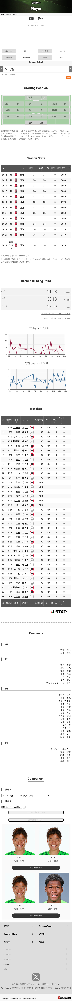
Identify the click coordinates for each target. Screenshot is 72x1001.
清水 (18, 459)
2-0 (26, 437)
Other (5, 969)
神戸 (18, 491)
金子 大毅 (65, 713)
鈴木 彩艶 (65, 653)
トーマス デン (63, 680)
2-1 (26, 455)
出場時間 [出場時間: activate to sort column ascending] (61, 169)
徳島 (18, 464)
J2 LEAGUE (7, 954)
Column (7, 942)
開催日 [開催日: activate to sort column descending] (9, 420)
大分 (18, 473)
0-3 (26, 441)
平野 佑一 (65, 734)
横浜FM (16, 441)
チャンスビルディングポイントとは (55, 314)
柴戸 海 (66, 725)
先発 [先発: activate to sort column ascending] (41, 169)
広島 (18, 496)
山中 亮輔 (65, 674)
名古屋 (17, 500)
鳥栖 (18, 432)
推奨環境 (23, 984)
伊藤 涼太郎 (64, 701)
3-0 (26, 487)
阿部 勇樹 (65, 719)
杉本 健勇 (65, 755)
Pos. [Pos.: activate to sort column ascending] (47, 420)
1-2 (26, 528)
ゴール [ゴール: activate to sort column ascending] (54, 420)
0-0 (26, 446)
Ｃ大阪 (17, 469)
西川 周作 (65, 650)
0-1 (26, 469)
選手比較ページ (36, 868)
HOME (2, 14)
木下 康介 (65, 758)
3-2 (26, 473)
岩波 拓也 (65, 668)
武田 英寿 (65, 731)
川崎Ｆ (17, 450)
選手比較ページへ (36, 820)
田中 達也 (65, 698)
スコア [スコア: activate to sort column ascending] (25, 420)
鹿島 (18, 455)
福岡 (18, 478)
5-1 (26, 574)
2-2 (26, 496)
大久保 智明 (64, 716)
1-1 (26, 427)
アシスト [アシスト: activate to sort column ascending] (61, 420)
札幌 (18, 446)
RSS (68, 78)
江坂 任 (66, 728)
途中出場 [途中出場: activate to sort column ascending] (51, 169)
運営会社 (46, 984)
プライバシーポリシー (34, 984)
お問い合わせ (55, 984)
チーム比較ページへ (36, 812)
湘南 (18, 505)
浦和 (22, 175)
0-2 (26, 432)
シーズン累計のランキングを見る (56, 318)
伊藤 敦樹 (65, 707)
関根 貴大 (65, 737)
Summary (7, 964)
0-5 (26, 450)
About (41, 942)
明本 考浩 (65, 704)
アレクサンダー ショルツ (58, 683)
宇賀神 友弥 (64, 695)
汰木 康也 (65, 722)
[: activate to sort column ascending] (8, 168)
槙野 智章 (65, 671)
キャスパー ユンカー (60, 749)
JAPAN (41, 934)
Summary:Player (10, 934)
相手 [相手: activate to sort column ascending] (16, 420)
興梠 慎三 (65, 761)
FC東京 (16, 427)
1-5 (26, 564)
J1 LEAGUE (7, 949)
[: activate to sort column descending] (3, 168)
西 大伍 (66, 677)
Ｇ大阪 (17, 487)
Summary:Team (45, 926)
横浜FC (16, 437)
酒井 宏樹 (65, 665)
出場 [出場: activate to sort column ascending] (31, 169)
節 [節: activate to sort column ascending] (3, 420)
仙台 (18, 482)
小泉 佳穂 (65, 710)
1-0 (26, 464)
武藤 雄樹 (65, 752)
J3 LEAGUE (7, 959)
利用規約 (15, 984)
